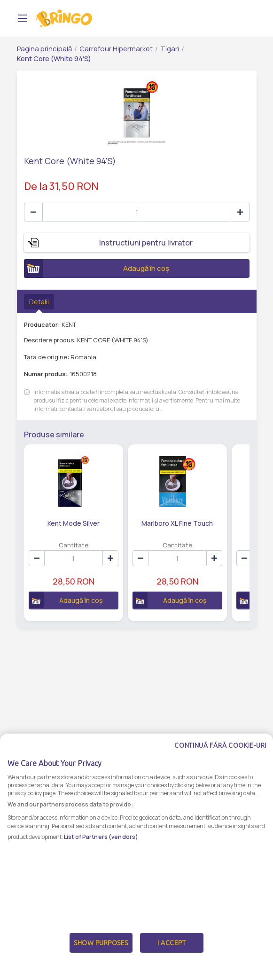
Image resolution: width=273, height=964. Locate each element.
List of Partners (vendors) (101, 837)
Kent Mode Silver (73, 523)
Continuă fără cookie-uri (220, 745)
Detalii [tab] (39, 301)
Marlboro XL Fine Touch (177, 523)
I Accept (171, 943)
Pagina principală (44, 49)
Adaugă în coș (96, 268)
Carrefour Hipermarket (116, 49)
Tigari (169, 49)
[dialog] (136, 849)
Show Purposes (101, 943)
